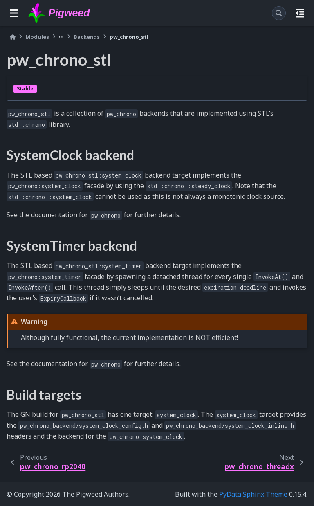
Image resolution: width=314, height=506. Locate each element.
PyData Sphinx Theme (253, 494)
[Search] (279, 13)
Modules (37, 36)
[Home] (13, 37)
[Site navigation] (14, 13)
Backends (87, 36)
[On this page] (299, 13)
